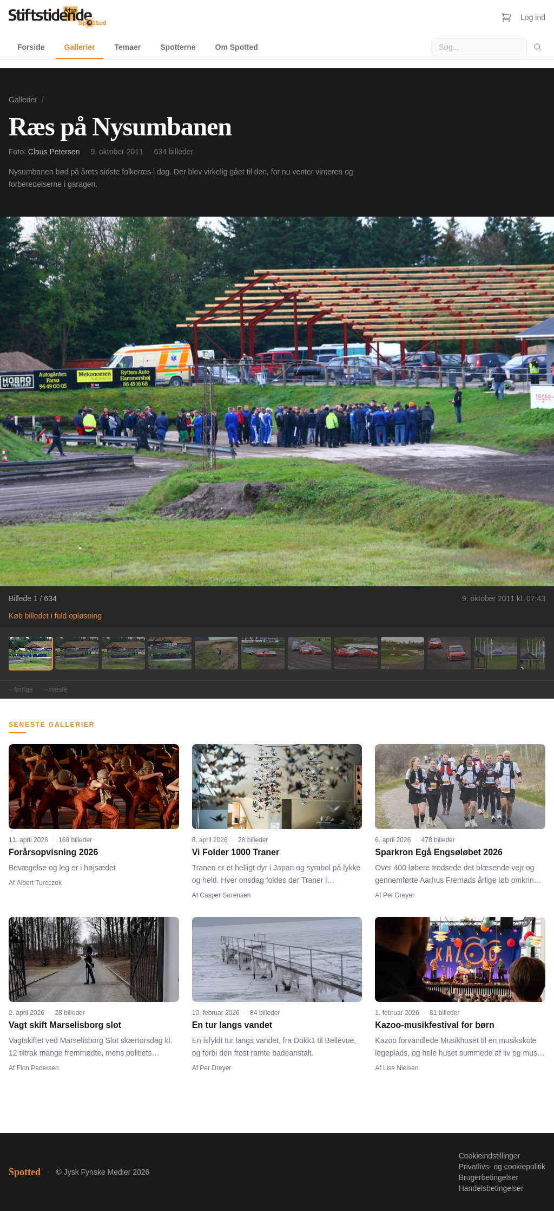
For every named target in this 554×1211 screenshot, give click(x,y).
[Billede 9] (402, 653)
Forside (31, 47)
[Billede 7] (309, 653)
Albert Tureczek (39, 883)
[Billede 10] (449, 653)
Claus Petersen (54, 151)
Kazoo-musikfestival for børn (434, 1025)
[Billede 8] (356, 653)
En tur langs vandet (232, 1025)
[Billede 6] (263, 653)
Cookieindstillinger (489, 1155)
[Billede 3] (123, 653)
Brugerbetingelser (489, 1177)
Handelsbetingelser (491, 1188)
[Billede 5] (216, 653)
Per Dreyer (398, 895)
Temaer (127, 47)
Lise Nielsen (400, 1068)
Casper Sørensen (225, 895)
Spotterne (177, 47)
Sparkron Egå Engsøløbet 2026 (439, 852)
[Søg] (537, 47)
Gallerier (79, 47)
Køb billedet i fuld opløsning (55, 615)
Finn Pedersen (38, 1068)
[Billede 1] (30, 653)
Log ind (532, 17)
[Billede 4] (170, 653)
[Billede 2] (76, 653)
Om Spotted (236, 47)
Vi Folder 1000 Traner (236, 852)
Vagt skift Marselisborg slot (65, 1025)
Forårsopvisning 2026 (53, 852)
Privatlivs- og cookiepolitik (502, 1166)
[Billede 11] (495, 653)
